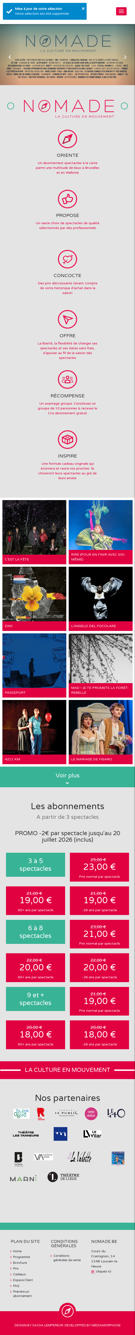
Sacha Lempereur (47, 1325)
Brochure (20, 1263)
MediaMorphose (106, 1325)
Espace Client (23, 1280)
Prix (16, 1269)
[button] (10, 54)
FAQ (16, 1286)
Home (17, 1251)
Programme (21, 1257)
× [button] (83, 8)
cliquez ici (103, 1271)
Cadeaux (19, 1274)
